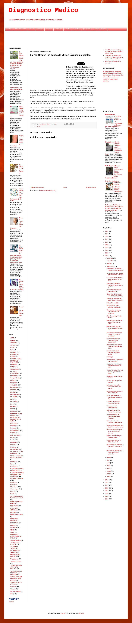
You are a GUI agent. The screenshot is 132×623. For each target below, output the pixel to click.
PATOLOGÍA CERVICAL (14, 509)
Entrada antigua (91, 187)
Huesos (12, 444)
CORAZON (13, 385)
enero (109, 476)
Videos (12, 589)
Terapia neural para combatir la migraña (113, 306)
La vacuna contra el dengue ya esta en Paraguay (113, 416)
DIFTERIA (13, 401)
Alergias (12, 340)
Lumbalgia (109, 357)
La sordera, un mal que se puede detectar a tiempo (114, 274)
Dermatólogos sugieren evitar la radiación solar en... (114, 328)
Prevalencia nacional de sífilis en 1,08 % (113, 441)
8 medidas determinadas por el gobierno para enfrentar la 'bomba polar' (113, 51)
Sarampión (13, 527)
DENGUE (13, 390)
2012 (107, 488)
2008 (107, 499)
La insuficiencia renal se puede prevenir (113, 290)
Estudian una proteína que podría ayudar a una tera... (114, 371)
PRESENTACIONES (16, 514)
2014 (107, 482)
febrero (109, 474)
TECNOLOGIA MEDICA (14, 543)
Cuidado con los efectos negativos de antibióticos (114, 269)
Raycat (63, 613)
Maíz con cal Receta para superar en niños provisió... (114, 452)
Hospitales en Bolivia (112, 142)
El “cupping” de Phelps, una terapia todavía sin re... (114, 397)
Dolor (12, 404)
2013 (107, 485)
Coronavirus (14, 387)
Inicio (65, 187)
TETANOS (13, 552)
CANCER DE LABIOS (14, 355)
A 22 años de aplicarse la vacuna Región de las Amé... (114, 279)
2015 (107, 480)
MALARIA (13, 466)
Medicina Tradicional (16, 478)
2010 (107, 493)
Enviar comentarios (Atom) (47, 190)
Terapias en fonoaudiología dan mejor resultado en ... (114, 446)
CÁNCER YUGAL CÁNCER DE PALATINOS (15, 360)
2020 (107, 245)
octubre (109, 263)
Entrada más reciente (37, 187)
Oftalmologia (14, 489)
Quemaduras (87, 29)
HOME (9, 29)
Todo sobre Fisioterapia (113, 205)
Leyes (12, 464)
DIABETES (13, 397)
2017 (107, 253)
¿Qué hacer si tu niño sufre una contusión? (114, 360)
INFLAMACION (15, 449)
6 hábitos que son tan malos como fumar (113, 402)
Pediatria (76, 29)
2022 (107, 239)
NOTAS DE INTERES (13, 485)
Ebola (12, 409)
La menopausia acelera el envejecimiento (114, 392)
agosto (109, 457)
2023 (107, 236)
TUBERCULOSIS (15, 561)
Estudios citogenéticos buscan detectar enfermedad (113, 340)
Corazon (49, 29)
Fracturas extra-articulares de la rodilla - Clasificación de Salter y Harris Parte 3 (114, 208)
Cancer (31, 29)
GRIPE (12, 437)
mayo (109, 465)
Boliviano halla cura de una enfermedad (16, 88)
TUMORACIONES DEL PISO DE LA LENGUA (16, 578)
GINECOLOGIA (15, 435)
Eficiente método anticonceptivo (111, 406)
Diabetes (40, 29)
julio (108, 460)
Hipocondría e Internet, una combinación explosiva (113, 311)
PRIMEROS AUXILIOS (14, 519)
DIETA (12, 399)
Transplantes (14, 559)
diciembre (110, 258)
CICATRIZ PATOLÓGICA (14, 372)
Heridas (67, 29)
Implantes (13, 447)
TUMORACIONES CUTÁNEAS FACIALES (16, 567)
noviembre (110, 261)
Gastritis (12, 433)
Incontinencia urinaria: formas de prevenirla (113, 411)
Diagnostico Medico (43, 10)
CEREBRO (13, 364)
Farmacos (13, 425)
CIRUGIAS (13, 375)
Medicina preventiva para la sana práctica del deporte (114, 431)
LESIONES (13, 461)
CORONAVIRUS (20, 29)
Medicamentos (110, 114)
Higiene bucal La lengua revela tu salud (113, 436)
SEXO (12, 530)
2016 (107, 256)
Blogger (81, 613)
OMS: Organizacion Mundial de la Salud (16, 497)
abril (108, 468)
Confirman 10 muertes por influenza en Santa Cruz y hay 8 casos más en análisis (114, 57)
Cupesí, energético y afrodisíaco (21, 311)
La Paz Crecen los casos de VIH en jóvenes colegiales (114, 334)
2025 (107, 231)
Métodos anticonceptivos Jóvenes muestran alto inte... (114, 346)
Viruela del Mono (100, 29)
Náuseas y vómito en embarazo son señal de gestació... (114, 285)
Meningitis (13, 482)
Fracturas (13, 428)
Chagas (12, 367)
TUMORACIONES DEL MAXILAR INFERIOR (16, 572)
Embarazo (58, 29)
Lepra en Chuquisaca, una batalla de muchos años (114, 426)
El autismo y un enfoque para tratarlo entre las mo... (113, 365)
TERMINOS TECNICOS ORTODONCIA (15, 548)
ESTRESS (13, 423)
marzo (109, 471)
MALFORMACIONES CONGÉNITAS (17, 469)
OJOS (12, 494)
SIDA (38, 126)
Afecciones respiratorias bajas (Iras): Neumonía (114, 299)
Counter (11, 602)
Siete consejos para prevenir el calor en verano (113, 352)
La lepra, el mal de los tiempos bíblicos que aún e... (113, 386)
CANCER (13, 352)
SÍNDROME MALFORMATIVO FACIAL (15, 536)
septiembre (110, 266)
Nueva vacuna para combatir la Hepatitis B (114, 421)
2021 (107, 242)
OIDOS (12, 491)
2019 (107, 247)
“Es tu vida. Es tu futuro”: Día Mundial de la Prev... (114, 295)
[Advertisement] (66, 39)
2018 (107, 250)
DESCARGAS (14, 394)
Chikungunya (14, 369)
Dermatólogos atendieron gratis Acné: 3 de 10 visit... (114, 322)
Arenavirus (13, 345)
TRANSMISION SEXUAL (15, 555)
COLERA (13, 380)
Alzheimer (13, 342)
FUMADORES (14, 430)
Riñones (12, 525)
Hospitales (13, 442)
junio (108, 463)
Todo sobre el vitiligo (112, 303)
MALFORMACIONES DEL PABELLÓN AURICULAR (17, 474)
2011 (107, 490)
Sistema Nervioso (15, 540)
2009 (107, 496)
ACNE (12, 338)
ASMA (12, 347)
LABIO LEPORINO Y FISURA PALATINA (16, 456)
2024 (107, 234)
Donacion (13, 406)
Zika (11, 594)
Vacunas (13, 586)
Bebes (12, 350)
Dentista (12, 392)
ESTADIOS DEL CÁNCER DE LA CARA (15, 419)
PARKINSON (14, 506)
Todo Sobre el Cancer (112, 166)
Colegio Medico (15, 378)
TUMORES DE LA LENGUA (16, 583)
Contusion (13, 382)
